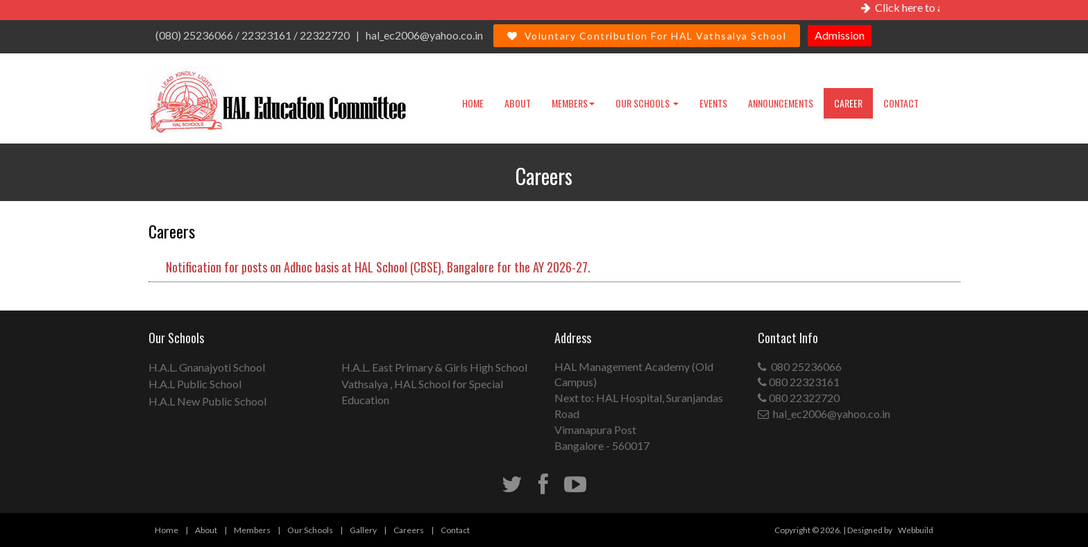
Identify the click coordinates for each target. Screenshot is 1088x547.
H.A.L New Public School (207, 401)
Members (573, 103)
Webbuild (915, 530)
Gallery (363, 530)
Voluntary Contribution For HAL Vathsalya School (646, 36)
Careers (408, 530)
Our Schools (647, 103)
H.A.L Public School (194, 383)
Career (848, 103)
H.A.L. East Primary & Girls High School (434, 367)
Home (473, 103)
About (517, 103)
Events (713, 103)
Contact (901, 103)
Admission (840, 35)
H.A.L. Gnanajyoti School (206, 367)
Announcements (780, 103)
